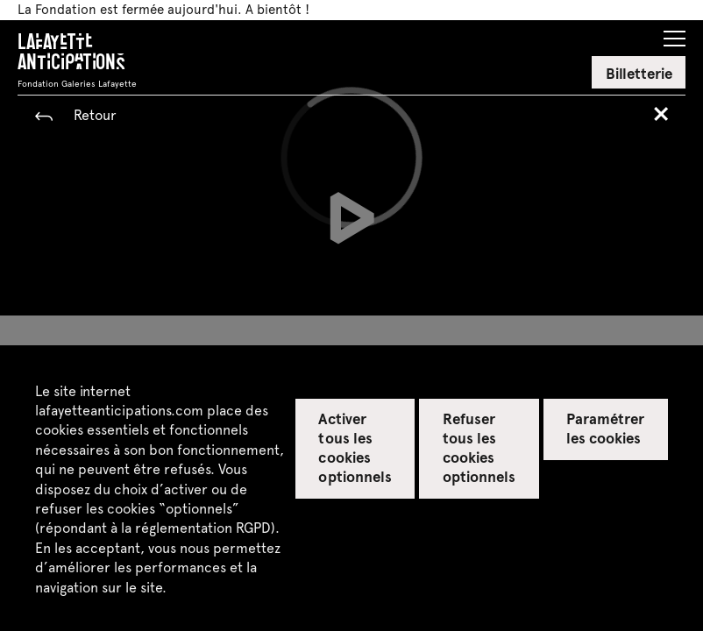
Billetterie (639, 72)
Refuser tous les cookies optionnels (479, 447)
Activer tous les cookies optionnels (354, 447)
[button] (674, 33)
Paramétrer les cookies (605, 428)
